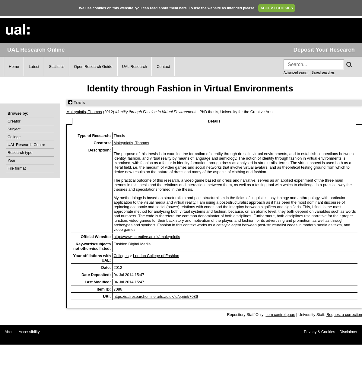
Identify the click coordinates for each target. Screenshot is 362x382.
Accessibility (29, 331)
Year (11, 160)
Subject (14, 129)
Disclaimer (348, 331)
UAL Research (134, 66)
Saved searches (323, 72)
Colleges (121, 255)
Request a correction (344, 314)
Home (14, 66)
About (9, 331)
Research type (20, 152)
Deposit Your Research (324, 49)
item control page (280, 314)
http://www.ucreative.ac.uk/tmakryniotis (146, 236)
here (183, 8)
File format (17, 168)
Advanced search (296, 72)
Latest (34, 66)
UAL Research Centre (26, 144)
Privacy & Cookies (319, 331)
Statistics (56, 66)
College (14, 137)
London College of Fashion (156, 255)
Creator (14, 121)
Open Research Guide (93, 66)
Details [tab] (214, 121)
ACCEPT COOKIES (276, 8)
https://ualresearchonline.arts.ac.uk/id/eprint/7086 (155, 296)
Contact (163, 66)
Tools (76, 102)
